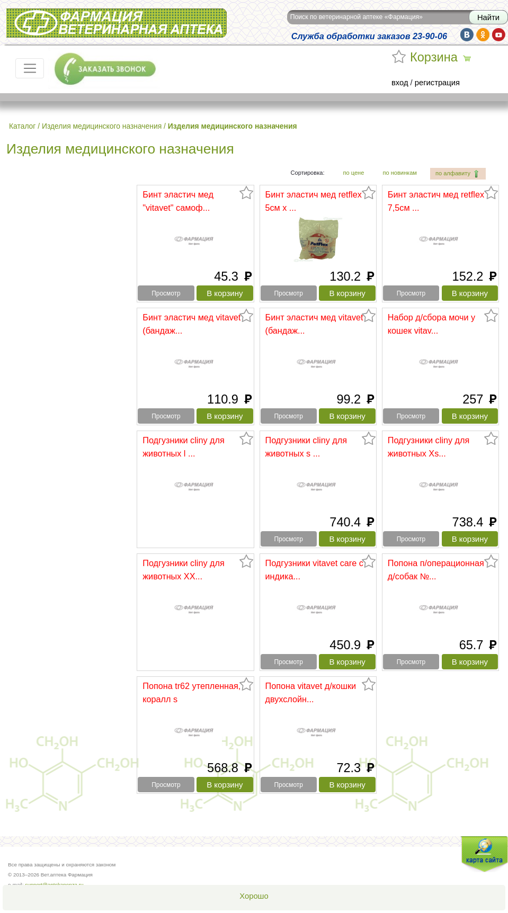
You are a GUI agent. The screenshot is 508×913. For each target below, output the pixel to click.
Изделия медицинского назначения (102, 126)
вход (399, 82)
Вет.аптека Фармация (116, 23)
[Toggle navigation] (29, 68)
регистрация (437, 82)
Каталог (22, 126)
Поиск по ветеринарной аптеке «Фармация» (356, 17)
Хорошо (253, 896)
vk (467, 34)
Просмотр (165, 293)
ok (482, 34)
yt (498, 34)
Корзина (434, 57)
